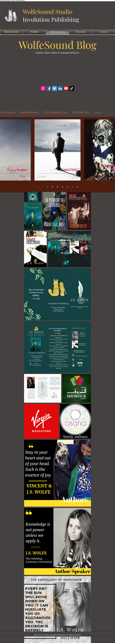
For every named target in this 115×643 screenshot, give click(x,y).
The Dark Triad (80, 112)
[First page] (38, 187)
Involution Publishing (51, 19)
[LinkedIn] (60, 88)
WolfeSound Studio (47, 11)
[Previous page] (43, 187)
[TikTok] (71, 88)
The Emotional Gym (55, 112)
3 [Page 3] (57, 187)
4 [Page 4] (62, 187)
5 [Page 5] (67, 187)
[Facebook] (48, 88)
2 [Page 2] (52, 187)
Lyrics (97, 112)
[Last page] (77, 187)
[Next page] (72, 187)
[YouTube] (66, 88)
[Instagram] (43, 88)
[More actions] (39, 124)
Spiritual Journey (30, 112)
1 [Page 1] (47, 187)
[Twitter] (54, 88)
